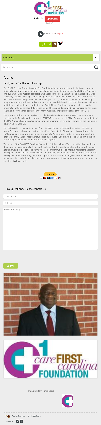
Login (52, 33)
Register (60, 33)
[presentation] (24, 255)
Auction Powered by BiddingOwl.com (26, 416)
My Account (49, 44)
